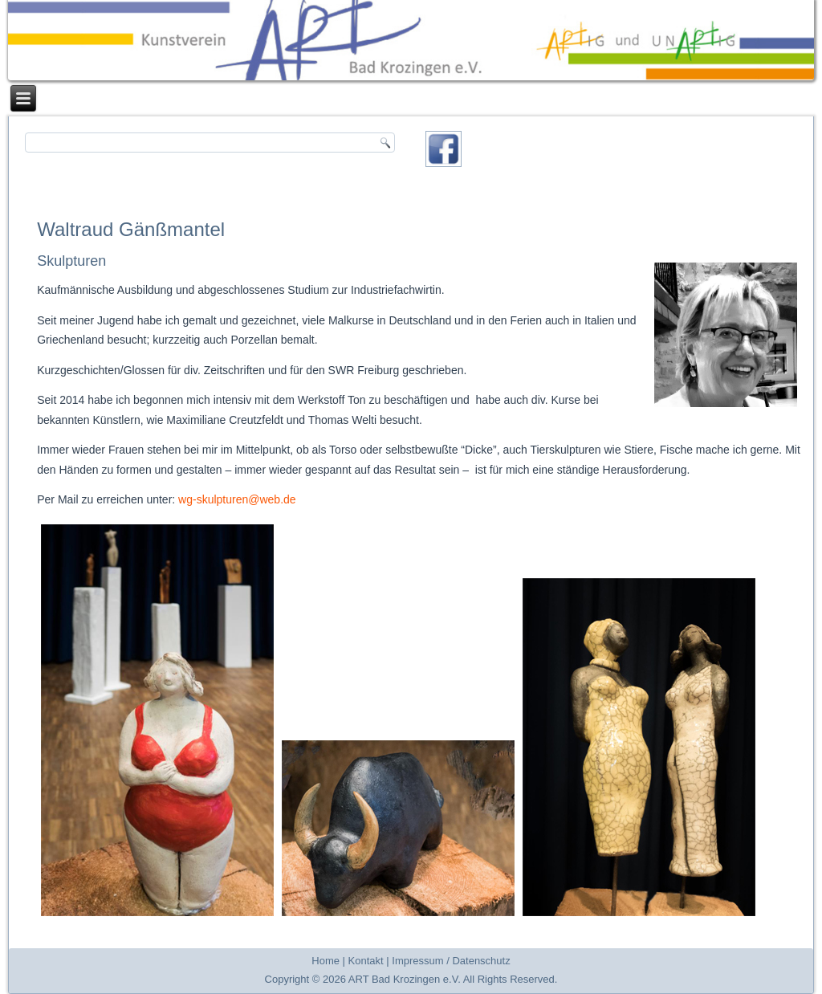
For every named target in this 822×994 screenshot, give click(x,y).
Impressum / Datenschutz (451, 961)
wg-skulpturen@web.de (237, 499)
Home (325, 961)
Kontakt (366, 961)
